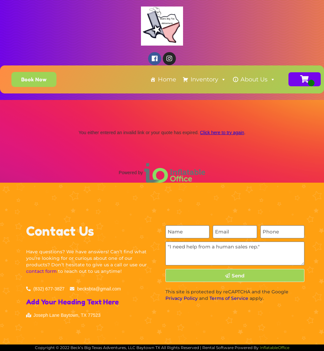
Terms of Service (228, 298)
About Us (257, 79)
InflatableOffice (274, 347)
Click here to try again (222, 132)
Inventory (208, 79)
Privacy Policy (181, 298)
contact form (41, 271)
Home (167, 79)
